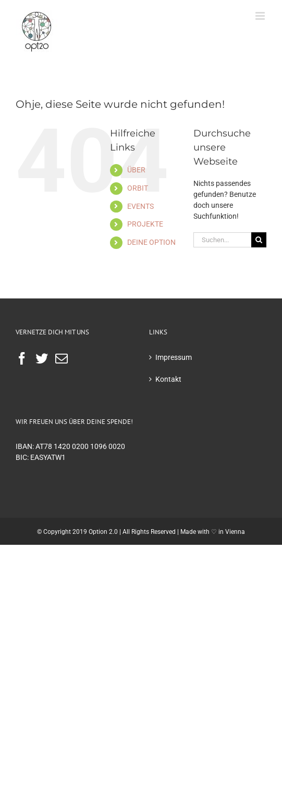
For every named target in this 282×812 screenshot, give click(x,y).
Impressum (173, 357)
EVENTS (140, 206)
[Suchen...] (222, 239)
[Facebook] (22, 358)
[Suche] (258, 239)
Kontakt (168, 379)
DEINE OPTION (151, 242)
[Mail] (61, 358)
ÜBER (136, 170)
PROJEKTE (145, 224)
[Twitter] (41, 358)
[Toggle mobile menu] (260, 15)
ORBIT (137, 188)
